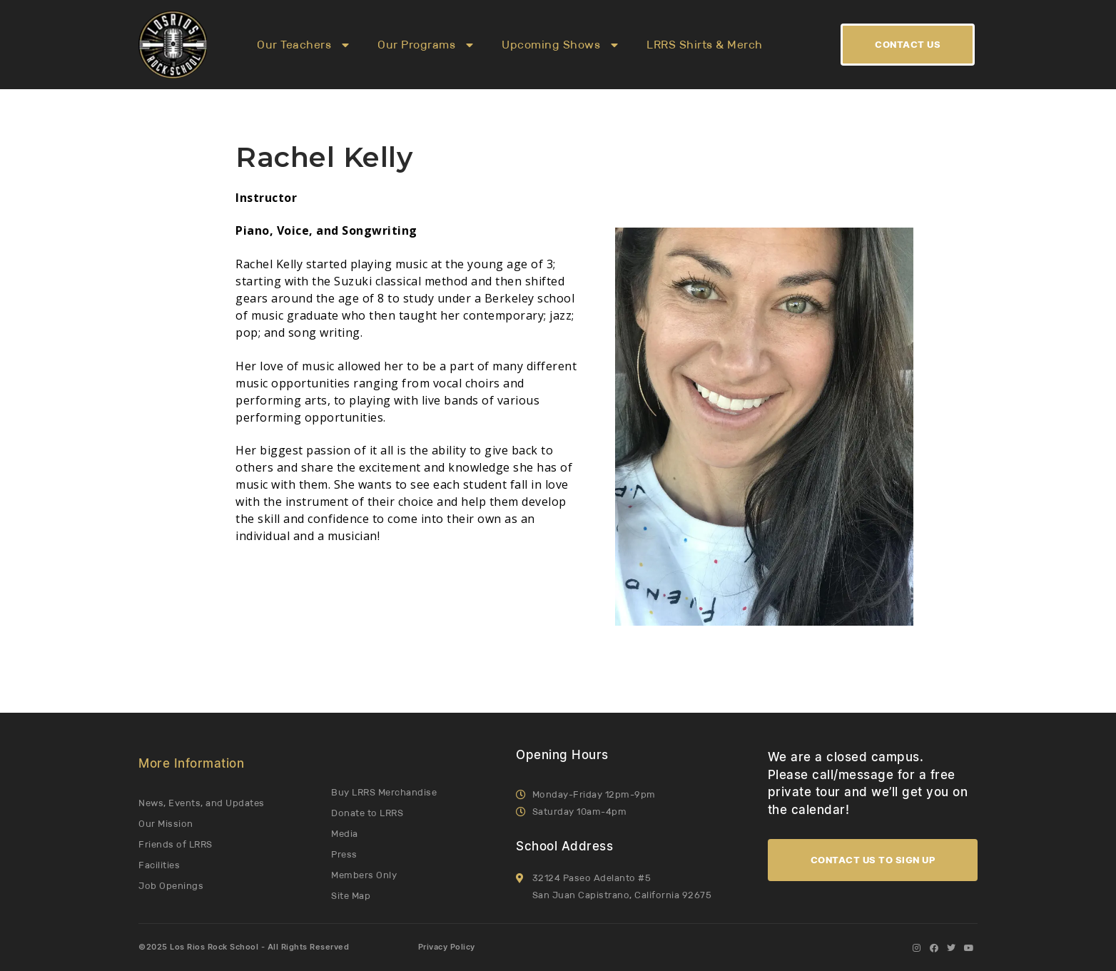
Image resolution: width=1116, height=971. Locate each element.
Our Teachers (303, 45)
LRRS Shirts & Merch (704, 44)
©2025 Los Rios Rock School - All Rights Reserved (243, 947)
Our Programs (425, 45)
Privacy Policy (446, 947)
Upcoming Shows (560, 45)
